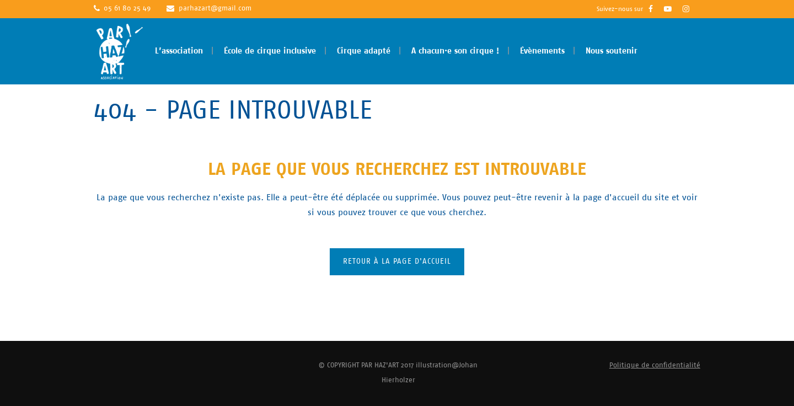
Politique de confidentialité (654, 365)
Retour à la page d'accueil (397, 261)
